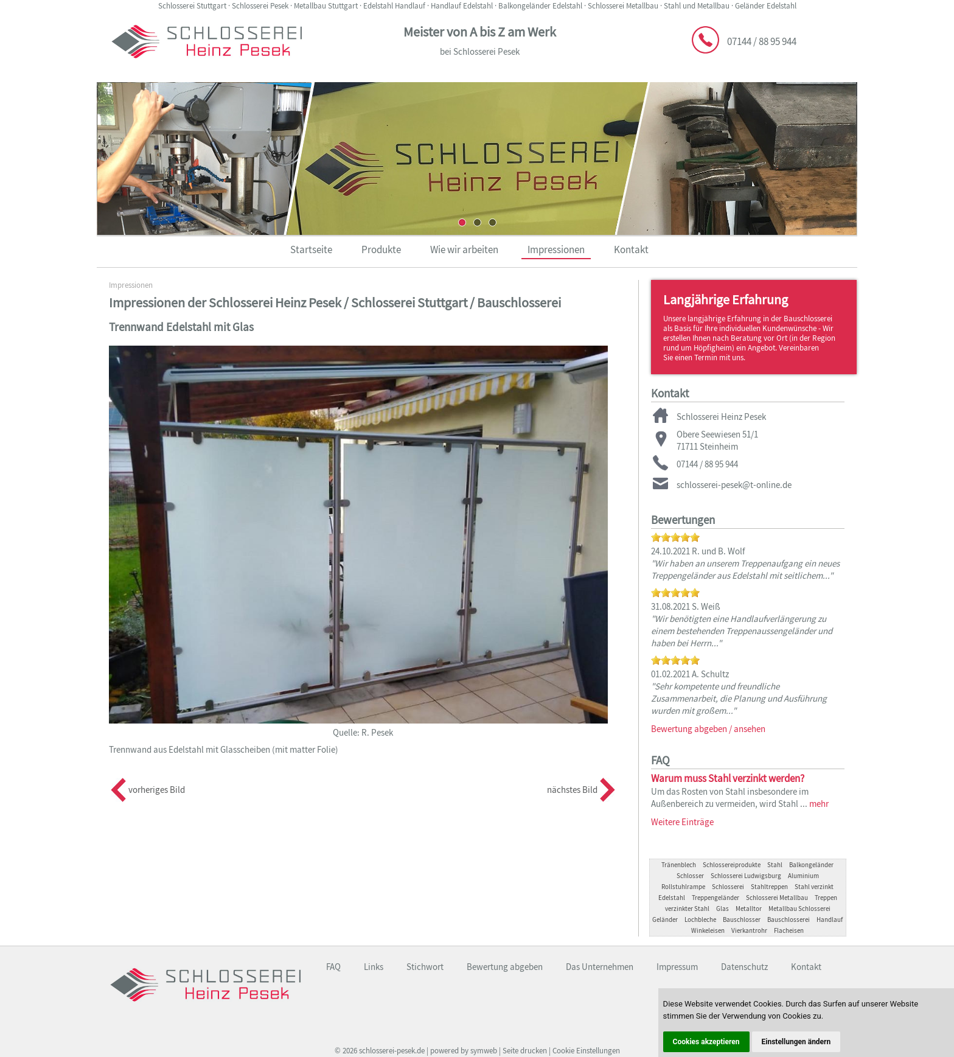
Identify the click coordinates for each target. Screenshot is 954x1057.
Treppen (826, 897)
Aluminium (803, 875)
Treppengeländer (715, 897)
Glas (722, 908)
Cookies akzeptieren (706, 1042)
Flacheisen (789, 930)
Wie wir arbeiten (464, 249)
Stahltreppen (769, 886)
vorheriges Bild (156, 789)
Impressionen (556, 249)
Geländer (665, 919)
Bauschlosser (742, 919)
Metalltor (749, 908)
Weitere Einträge (682, 822)
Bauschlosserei (788, 919)
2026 (350, 1050)
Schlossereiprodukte (732, 864)
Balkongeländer (811, 864)
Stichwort (425, 966)
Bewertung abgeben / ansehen (708, 728)
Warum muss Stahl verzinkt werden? (727, 778)
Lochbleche (700, 919)
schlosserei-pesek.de (392, 1050)
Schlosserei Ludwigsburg (746, 875)
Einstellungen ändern (796, 1042)
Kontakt (631, 249)
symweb (483, 1050)
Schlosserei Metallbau (777, 897)
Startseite (311, 249)
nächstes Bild (572, 789)
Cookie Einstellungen (586, 1050)
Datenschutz (744, 966)
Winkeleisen (708, 930)
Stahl (774, 864)
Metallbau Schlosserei (799, 908)
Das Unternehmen (599, 966)
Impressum (677, 966)
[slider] (675, 537)
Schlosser (690, 875)
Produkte (381, 249)
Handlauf (829, 919)
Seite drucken (525, 1050)
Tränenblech (678, 864)
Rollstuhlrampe (683, 886)
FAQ (333, 966)
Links (373, 966)
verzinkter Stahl (687, 908)
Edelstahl (671, 897)
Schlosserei (728, 886)
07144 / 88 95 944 (761, 41)
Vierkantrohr (749, 930)
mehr (819, 803)
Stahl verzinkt (814, 886)
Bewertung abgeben (505, 966)
